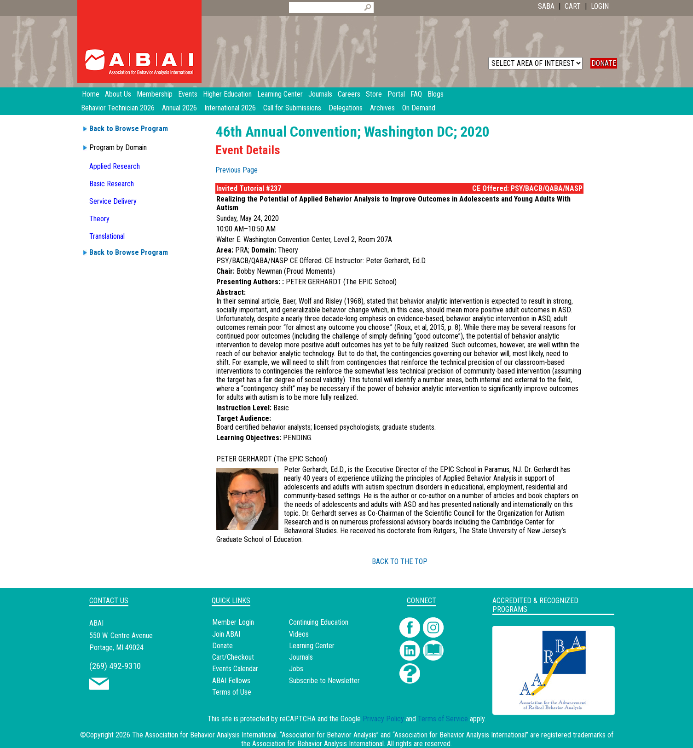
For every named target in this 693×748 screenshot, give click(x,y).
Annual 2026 (179, 108)
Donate (222, 645)
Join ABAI (226, 634)
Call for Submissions (292, 108)
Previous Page (236, 170)
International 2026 (230, 108)
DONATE (603, 63)
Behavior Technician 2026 (118, 108)
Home (90, 94)
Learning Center (312, 645)
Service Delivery (113, 201)
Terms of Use (231, 692)
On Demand (418, 108)
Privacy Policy (383, 718)
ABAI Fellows (231, 680)
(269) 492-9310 (115, 666)
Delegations (346, 108)
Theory (99, 218)
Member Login (233, 622)
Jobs (296, 668)
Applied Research (114, 166)
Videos (299, 634)
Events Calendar (235, 668)
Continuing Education (318, 622)
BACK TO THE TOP (399, 561)
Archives (382, 108)
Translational (107, 236)
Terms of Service (443, 718)
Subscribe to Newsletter (324, 680)
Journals (301, 657)
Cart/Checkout (233, 657)
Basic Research (111, 183)
